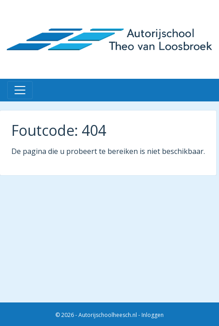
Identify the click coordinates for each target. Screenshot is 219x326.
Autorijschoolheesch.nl (107, 315)
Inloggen (152, 315)
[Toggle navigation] (20, 90)
